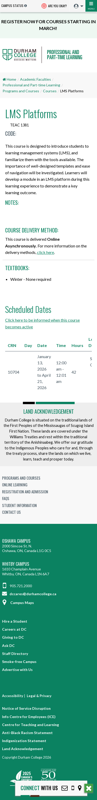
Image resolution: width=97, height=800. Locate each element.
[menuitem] (77, 6)
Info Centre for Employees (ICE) (29, 716)
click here (45, 252)
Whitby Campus (15, 564)
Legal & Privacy (39, 696)
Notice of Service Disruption (26, 708)
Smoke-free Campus (19, 661)
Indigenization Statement (24, 740)
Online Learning (15, 484)
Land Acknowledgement (48, 411)
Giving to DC (13, 637)
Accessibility (12, 696)
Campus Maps (18, 602)
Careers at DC (14, 629)
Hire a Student (14, 621)
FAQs (5, 498)
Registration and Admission (25, 491)
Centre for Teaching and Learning (30, 724)
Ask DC (8, 645)
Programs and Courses (21, 91)
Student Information (19, 505)
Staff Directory (15, 653)
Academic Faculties (35, 79)
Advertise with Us (17, 669)
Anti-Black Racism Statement (27, 732)
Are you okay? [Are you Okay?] (54, 6)
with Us (39, 788)
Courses (50, 91)
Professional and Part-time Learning (31, 85)
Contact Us (11, 512)
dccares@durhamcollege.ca (29, 594)
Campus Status (12, 5)
